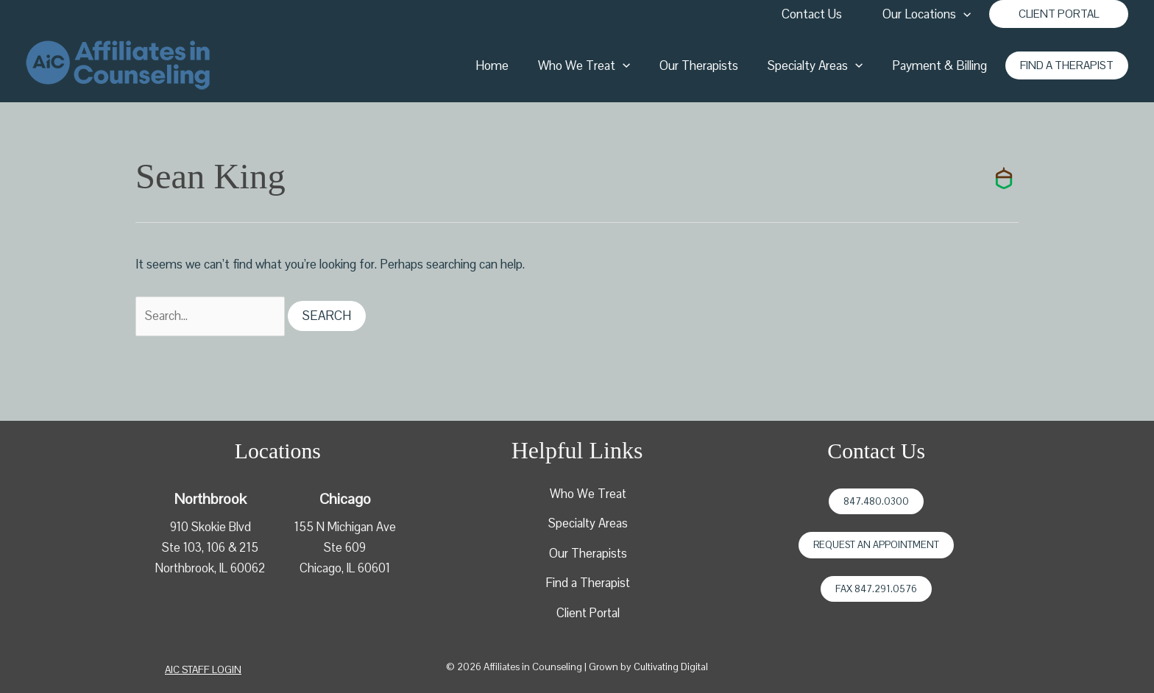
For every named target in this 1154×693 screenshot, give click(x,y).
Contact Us (816, 14)
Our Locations (929, 14)
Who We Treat (599, 65)
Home (511, 65)
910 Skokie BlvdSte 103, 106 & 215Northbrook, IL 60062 (210, 548)
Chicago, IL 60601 (345, 569)
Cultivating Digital (670, 670)
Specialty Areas (821, 65)
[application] (965, 14)
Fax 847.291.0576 (876, 589)
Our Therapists (709, 65)
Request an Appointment (876, 546)
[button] (1058, 14)
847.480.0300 (876, 502)
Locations (277, 451)
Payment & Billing (941, 65)
